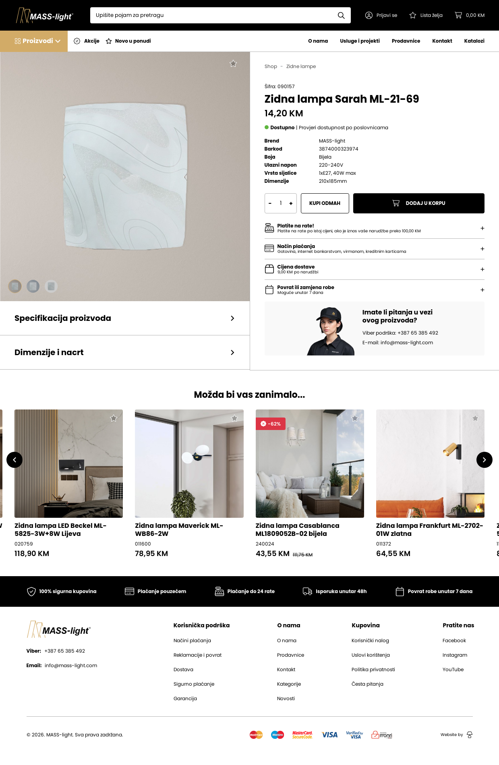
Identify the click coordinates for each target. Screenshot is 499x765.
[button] (381, 15)
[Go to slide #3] (51, 286)
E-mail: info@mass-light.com (397, 342)
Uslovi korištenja (371, 655)
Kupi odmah (324, 203)
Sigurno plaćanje (194, 684)
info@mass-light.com (62, 665)
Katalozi (474, 40)
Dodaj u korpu (418, 203)
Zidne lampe (301, 66)
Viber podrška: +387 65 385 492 (400, 333)
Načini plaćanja (192, 640)
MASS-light (332, 141)
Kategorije (289, 684)
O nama (318, 40)
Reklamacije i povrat (198, 655)
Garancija (185, 698)
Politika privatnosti (373, 669)
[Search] (211, 15)
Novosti (286, 698)
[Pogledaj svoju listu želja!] (426, 15)
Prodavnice (406, 40)
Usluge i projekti (360, 40)
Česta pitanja (367, 684)
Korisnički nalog (370, 640)
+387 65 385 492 (56, 651)
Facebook (454, 640)
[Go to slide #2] (33, 286)
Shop (271, 66)
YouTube (453, 669)
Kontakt (442, 40)
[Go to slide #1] (14, 286)
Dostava (183, 669)
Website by (457, 735)
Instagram (455, 655)
